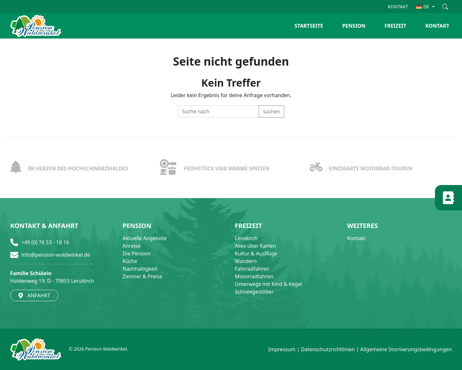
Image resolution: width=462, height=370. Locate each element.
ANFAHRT (34, 295)
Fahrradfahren (252, 268)
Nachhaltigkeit (140, 268)
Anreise (132, 245)
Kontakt (356, 238)
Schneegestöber (254, 291)
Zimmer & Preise (142, 276)
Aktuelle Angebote (145, 238)
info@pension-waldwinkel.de (55, 254)
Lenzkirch (246, 238)
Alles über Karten (255, 245)
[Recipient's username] (218, 111)
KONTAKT (398, 7)
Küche (130, 261)
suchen (271, 111)
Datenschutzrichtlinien (328, 349)
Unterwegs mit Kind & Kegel (268, 284)
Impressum (282, 349)
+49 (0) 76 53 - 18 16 (45, 242)
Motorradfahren (254, 276)
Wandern (246, 261)
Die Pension (137, 253)
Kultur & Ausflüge (256, 253)
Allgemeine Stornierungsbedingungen (406, 349)
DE (423, 7)
